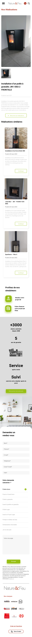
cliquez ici (11, 578)
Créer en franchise (16, 626)
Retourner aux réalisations (17, 115)
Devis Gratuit (16, 631)
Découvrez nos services (16, 391)
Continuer (21, 171)
